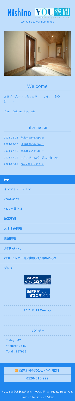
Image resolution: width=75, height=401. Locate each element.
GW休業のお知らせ (32, 164)
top (6, 179)
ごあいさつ (11, 198)
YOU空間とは (13, 208)
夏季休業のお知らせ (32, 151)
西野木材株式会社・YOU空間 (28, 391)
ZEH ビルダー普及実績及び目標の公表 (30, 258)
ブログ (8, 268)
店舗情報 (10, 238)
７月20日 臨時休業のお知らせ (39, 157)
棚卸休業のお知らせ (32, 144)
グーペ (40, 397)
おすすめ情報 (13, 228)
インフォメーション (17, 189)
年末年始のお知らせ (32, 137)
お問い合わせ (13, 248)
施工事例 (10, 218)
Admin (50, 397)
